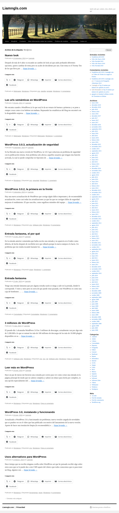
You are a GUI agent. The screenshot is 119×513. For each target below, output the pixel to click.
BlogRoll (14, 41)
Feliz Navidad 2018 (97, 66)
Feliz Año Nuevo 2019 (98, 63)
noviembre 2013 (96, 192)
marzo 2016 (95, 138)
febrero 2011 (95, 262)
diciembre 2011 (96, 243)
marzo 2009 (95, 310)
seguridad (36, 180)
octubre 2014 (95, 173)
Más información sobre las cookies (40, 41)
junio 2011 (95, 253)
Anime (94, 339)
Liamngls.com (14, 8)
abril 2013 (95, 208)
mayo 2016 (95, 133)
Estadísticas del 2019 (98, 57)
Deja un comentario (73, 359)
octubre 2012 (95, 221)
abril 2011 (95, 258)
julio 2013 (95, 201)
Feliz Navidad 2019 (97, 61)
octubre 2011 (95, 247)
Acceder (94, 396)
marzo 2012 (95, 236)
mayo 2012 (95, 232)
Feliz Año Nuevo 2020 (98, 59)
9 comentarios (55, 225)
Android (94, 337)
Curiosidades (18, 314)
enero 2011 (95, 264)
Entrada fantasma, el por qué (22, 233)
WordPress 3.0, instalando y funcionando (30, 412)
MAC (93, 369)
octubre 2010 (95, 271)
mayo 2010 (95, 280)
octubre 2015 (95, 149)
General (94, 352)
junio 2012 (95, 229)
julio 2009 (95, 302)
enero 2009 (95, 315)
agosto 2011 (95, 251)
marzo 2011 (95, 260)
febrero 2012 (95, 238)
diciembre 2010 (96, 267)
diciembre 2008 (96, 317)
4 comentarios (65, 91)
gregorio (94, 94)
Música (94, 372)
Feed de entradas (97, 398)
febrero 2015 (95, 164)
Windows (94, 387)
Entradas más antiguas (13, 498)
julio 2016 (95, 131)
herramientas (33, 493)
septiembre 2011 (96, 249)
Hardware (95, 354)
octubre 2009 (95, 295)
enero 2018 (95, 114)
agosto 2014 (95, 175)
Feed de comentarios (98, 400)
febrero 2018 (95, 111)
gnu (44, 359)
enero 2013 (95, 214)
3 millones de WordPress (20, 323)
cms (38, 91)
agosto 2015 (95, 153)
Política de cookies (61, 41)
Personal (94, 376)
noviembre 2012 (96, 219)
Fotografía (95, 347)
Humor (94, 356)
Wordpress (25, 91)
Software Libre (37, 225)
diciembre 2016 (96, 125)
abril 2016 (95, 135)
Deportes (94, 345)
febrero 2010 (95, 286)
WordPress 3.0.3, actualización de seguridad (32, 144)
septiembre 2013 (97, 197)
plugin (31, 270)
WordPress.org (96, 402)
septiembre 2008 (97, 323)
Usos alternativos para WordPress (25, 456)
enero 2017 (95, 122)
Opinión (94, 374)
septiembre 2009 (97, 297)
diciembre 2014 (96, 168)
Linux (93, 367)
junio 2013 (95, 203)
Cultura (94, 341)
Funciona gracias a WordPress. (101, 507)
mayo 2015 (95, 160)
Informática (95, 358)
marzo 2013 (95, 210)
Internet (94, 361)
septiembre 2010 (97, 273)
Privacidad (74, 41)
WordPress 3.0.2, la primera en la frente (29, 189)
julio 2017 (95, 118)
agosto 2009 (95, 299)
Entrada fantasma (15, 278)
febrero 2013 (95, 212)
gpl (47, 359)
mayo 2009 (95, 306)
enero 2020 (95, 103)
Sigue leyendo (29, 69)
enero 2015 (95, 166)
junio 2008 (95, 330)
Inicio (7, 41)
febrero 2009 (95, 313)
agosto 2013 (95, 199)
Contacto (23, 41)
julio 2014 (95, 177)
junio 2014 (95, 179)
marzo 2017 (95, 120)
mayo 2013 (95, 205)
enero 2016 (95, 142)
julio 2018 (95, 109)
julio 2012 (95, 227)
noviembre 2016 (96, 127)
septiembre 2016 (97, 129)
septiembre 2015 (97, 151)
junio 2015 (95, 157)
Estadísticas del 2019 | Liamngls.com (103, 72)
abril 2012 (95, 234)
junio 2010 (95, 278)
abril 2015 (95, 162)
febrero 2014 (95, 186)
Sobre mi (83, 41)
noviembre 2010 (96, 269)
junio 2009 (95, 304)
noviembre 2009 (96, 293)
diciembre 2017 (96, 116)
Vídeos (94, 382)
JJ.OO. (94, 363)
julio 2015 (95, 155)
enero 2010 (95, 288)
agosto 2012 (95, 225)
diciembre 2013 (96, 190)
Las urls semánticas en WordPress (26, 99)
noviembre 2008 (96, 319)
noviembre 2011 (96, 245)
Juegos (94, 365)
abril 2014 (95, 184)
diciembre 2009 (96, 291)
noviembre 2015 (96, 146)
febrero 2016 (95, 140)
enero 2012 (95, 240)
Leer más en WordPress (19, 367)
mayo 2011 (95, 256)
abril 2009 (95, 308)
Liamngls (31, 58)
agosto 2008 (95, 326)
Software (94, 378)
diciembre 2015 (96, 144)
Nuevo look (12, 55)
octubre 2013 (95, 194)
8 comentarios (56, 493)
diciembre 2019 (96, 105)
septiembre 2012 (97, 223)
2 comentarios (52, 314)
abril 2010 (95, 282)
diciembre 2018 (96, 107)
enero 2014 (95, 188)
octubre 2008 (95, 321)
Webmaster (17, 91)
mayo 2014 (95, 181)
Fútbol (94, 350)
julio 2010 (95, 275)
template (49, 91)
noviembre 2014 (96, 170)
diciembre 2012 (96, 216)
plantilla (43, 91)
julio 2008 (95, 328)
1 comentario (58, 136)
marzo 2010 (95, 284)
